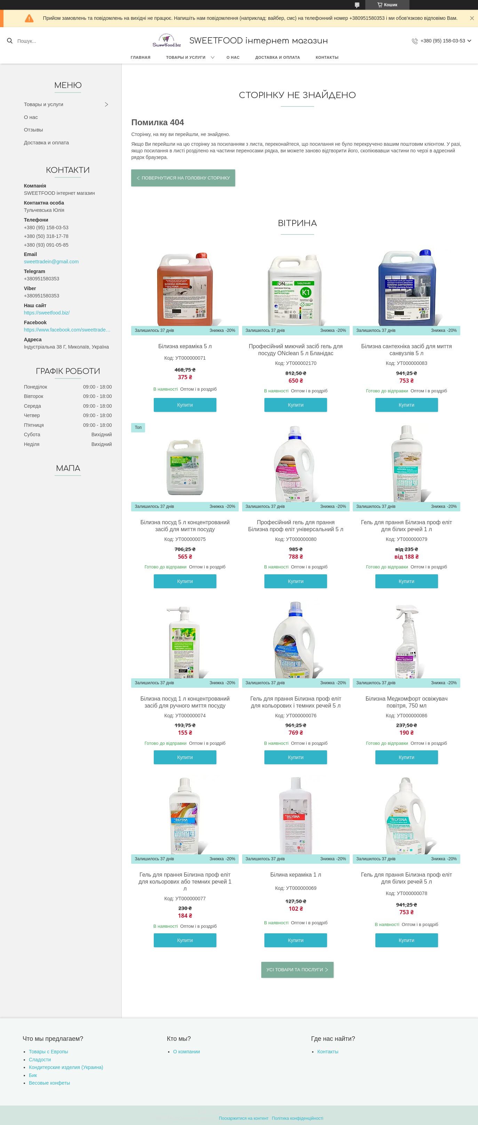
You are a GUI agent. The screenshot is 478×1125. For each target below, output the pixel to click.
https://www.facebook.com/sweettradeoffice (68, 330)
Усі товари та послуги (294, 969)
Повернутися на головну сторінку (186, 178)
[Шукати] (9, 41)
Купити (185, 405)
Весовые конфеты (49, 1083)
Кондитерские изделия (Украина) (66, 1067)
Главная (141, 57)
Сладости (40, 1059)
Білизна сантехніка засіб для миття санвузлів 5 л (406, 349)
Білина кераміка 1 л (295, 875)
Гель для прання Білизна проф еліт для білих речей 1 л (406, 525)
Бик (33, 1075)
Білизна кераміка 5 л (185, 346)
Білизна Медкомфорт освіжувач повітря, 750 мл (407, 702)
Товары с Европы (48, 1051)
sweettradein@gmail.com (51, 261)
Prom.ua (271, 1112)
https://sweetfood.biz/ (47, 313)
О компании (186, 1051)
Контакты (327, 57)
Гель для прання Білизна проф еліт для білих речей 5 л (406, 878)
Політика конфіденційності (298, 1118)
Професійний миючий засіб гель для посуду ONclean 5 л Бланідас (296, 349)
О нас (233, 57)
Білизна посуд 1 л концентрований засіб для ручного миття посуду (185, 702)
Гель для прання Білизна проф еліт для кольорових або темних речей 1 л (184, 882)
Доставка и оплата (277, 57)
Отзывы (33, 130)
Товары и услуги (186, 57)
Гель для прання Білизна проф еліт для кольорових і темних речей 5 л (295, 702)
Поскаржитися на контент (243, 1118)
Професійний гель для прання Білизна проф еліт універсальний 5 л (295, 525)
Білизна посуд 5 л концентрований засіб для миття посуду (185, 525)
